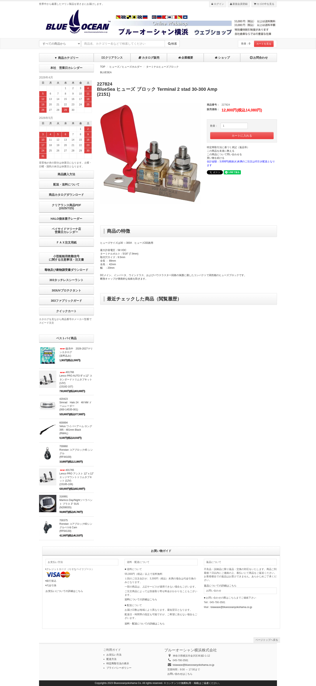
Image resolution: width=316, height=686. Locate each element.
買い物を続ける (215, 157)
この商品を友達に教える (220, 150)
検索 (172, 43)
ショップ (222, 57)
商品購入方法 (66, 174)
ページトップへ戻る (266, 639)
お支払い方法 (113, 654)
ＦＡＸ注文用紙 (66, 242)
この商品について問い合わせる (224, 154)
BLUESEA (106, 72)
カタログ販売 (148, 57)
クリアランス (112, 57)
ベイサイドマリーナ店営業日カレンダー (66, 230)
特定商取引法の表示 (117, 663)
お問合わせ (258, 57)
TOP (102, 66)
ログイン (217, 4)
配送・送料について (66, 184)
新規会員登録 (239, 4)
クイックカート (66, 311)
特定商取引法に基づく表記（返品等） (228, 147)
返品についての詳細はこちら (220, 585)
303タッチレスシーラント (66, 280)
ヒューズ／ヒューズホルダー (125, 66)
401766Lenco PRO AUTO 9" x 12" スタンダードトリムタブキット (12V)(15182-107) (75, 379)
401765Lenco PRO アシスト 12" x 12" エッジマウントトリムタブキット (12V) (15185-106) (76, 477)
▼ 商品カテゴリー (66, 57)
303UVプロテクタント (66, 290)
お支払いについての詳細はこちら (64, 591)
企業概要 (185, 57)
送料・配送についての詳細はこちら (145, 623)
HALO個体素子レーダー (66, 218)
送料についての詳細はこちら (141, 599)
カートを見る (263, 43)
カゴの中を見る (264, 4)
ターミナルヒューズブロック (162, 66)
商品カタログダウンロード (66, 194)
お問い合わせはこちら (179, 673)
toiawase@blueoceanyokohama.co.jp (231, 607)
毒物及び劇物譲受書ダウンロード (66, 269)
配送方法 (111, 659)
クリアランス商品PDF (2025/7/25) (66, 206)
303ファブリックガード (66, 300)
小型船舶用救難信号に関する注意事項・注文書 (66, 258)
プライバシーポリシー (118, 667)
